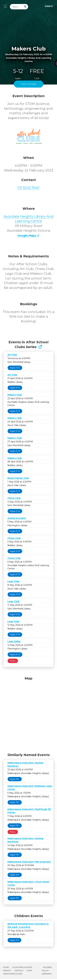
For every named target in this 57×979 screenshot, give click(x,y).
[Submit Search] (25, 6)
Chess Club (14, 498)
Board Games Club (18, 478)
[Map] (28, 714)
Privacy (7, 970)
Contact (19, 970)
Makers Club (14, 394)
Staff (29, 970)
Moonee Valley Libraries (47, 970)
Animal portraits (16, 518)
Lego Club (13, 581)
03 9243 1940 (28, 188)
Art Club (12, 354)
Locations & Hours (22, 967)
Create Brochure (12, 974)
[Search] (16, 6)
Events (49, 6)
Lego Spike (14, 641)
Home (6, 967)
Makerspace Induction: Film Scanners (29, 861)
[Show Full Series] (40, 347)
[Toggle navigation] (4, 6)
